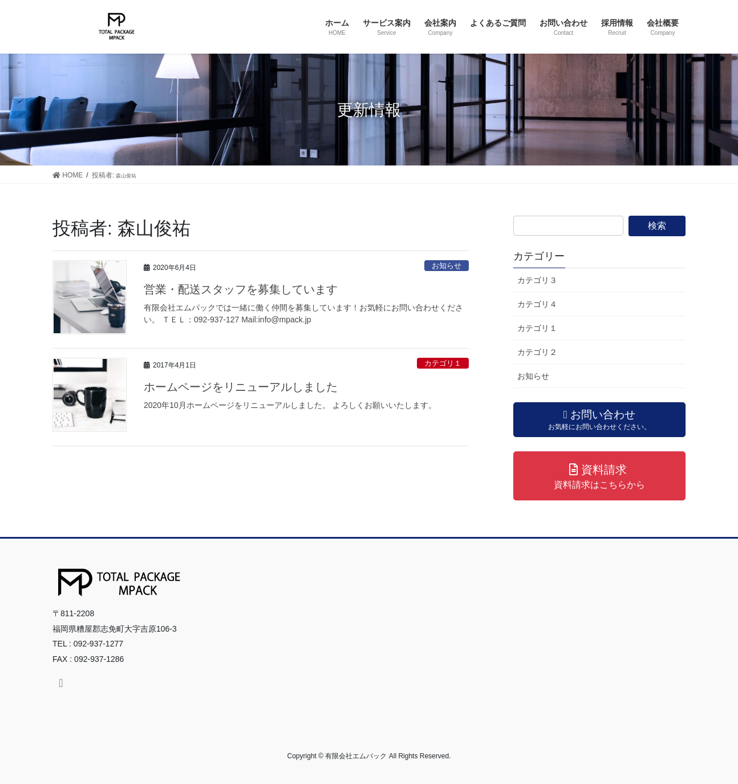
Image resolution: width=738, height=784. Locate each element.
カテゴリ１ (442, 363)
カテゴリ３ (537, 280)
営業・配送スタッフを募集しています (241, 289)
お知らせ (446, 265)
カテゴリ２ (537, 352)
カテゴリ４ (537, 304)
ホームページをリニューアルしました (241, 387)
